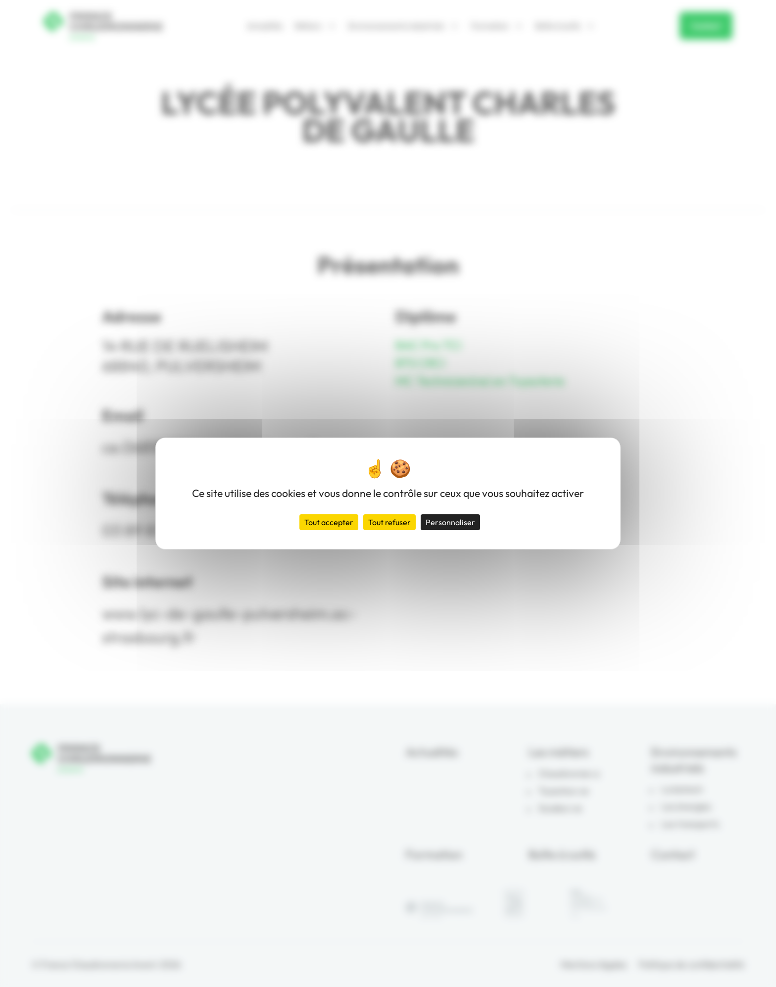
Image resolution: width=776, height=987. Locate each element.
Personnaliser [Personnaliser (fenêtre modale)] (450, 522)
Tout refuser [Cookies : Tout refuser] (389, 522)
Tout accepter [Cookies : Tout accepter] (328, 522)
